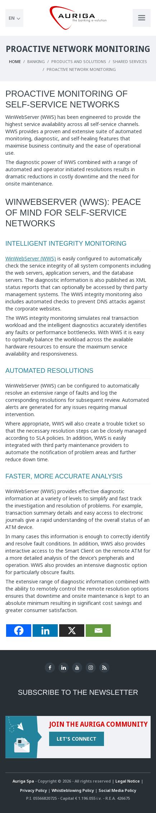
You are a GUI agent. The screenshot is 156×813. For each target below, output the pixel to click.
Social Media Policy (117, 790)
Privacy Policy (33, 790)
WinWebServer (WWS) (30, 258)
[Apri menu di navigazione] (141, 18)
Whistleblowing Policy (73, 790)
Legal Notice (127, 781)
